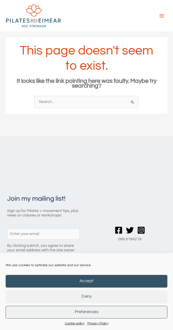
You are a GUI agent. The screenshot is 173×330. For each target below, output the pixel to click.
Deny (86, 296)
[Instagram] (141, 238)
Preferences (87, 312)
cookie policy (75, 323)
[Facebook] (119, 238)
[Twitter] (130, 238)
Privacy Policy (97, 323)
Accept (86, 281)
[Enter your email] (43, 242)
